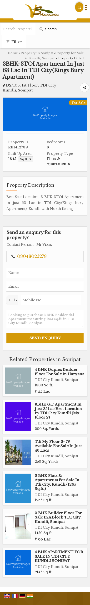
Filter (14, 41)
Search (48, 29)
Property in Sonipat (37, 53)
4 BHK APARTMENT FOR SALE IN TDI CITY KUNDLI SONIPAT (59, 556)
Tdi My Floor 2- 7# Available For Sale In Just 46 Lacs (58, 446)
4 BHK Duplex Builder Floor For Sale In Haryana (59, 371)
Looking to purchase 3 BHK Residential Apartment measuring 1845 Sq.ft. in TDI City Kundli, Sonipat (45, 319)
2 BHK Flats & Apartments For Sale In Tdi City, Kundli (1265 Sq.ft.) (57, 482)
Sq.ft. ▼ (26, 159)
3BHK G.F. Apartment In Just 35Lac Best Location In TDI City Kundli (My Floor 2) (58, 410)
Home (13, 53)
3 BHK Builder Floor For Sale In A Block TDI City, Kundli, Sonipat (58, 517)
